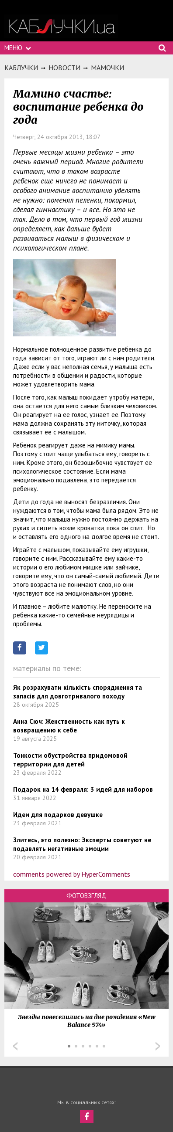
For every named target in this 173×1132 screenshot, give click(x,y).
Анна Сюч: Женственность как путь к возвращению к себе (69, 725)
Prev (15, 1046)
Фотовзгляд (86, 895)
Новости (64, 67)
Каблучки (21, 67)
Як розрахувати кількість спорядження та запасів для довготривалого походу (77, 691)
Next (158, 1046)
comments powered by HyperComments (71, 874)
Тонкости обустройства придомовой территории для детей (70, 759)
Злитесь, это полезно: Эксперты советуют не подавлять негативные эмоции (82, 844)
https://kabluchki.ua (61, 26)
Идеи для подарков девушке (58, 814)
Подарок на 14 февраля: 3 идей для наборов (83, 789)
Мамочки (107, 67)
